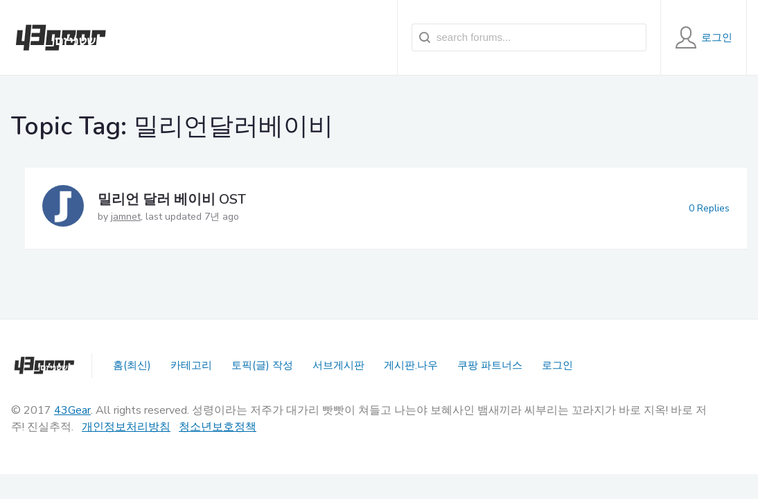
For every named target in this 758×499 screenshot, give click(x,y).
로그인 (557, 365)
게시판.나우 (411, 365)
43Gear (72, 410)
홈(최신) (132, 365)
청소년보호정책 (217, 427)
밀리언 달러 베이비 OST (172, 199)
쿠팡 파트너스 (489, 365)
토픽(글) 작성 (262, 365)
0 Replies (709, 208)
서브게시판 (338, 365)
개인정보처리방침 (126, 427)
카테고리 (191, 365)
